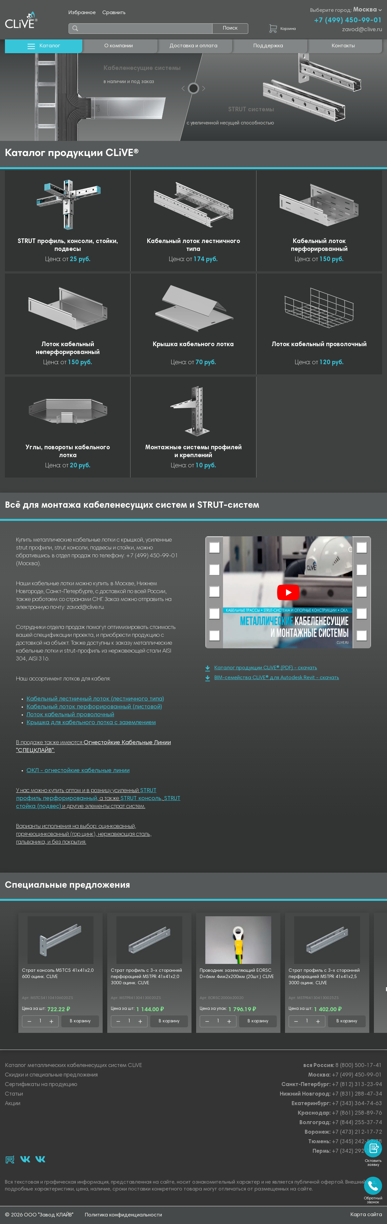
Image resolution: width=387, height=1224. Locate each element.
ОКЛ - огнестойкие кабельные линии (78, 771)
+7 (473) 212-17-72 (357, 1132)
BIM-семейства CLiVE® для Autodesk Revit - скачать (272, 678)
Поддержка (268, 46)
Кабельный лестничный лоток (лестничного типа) (95, 699)
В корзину (80, 1021)
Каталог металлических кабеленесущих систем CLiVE (73, 1066)
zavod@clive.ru (362, 30)
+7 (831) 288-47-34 (357, 1094)
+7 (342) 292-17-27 (357, 1151)
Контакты (343, 46)
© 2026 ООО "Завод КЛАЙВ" (39, 1215)
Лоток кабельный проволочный (70, 715)
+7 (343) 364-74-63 (357, 1104)
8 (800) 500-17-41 (359, 1066)
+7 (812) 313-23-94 (357, 1085)
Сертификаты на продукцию (41, 1085)
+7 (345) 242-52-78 (357, 1142)
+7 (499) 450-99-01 (348, 20)
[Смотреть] (288, 592)
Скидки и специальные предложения (51, 1075)
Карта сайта (366, 1214)
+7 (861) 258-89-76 (357, 1113)
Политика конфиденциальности (123, 1215)
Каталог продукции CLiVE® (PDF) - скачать (261, 668)
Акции (12, 1104)
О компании (118, 46)
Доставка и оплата (193, 46)
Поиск (230, 28)
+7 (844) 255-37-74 (357, 1123)
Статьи (14, 1094)
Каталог (44, 46)
